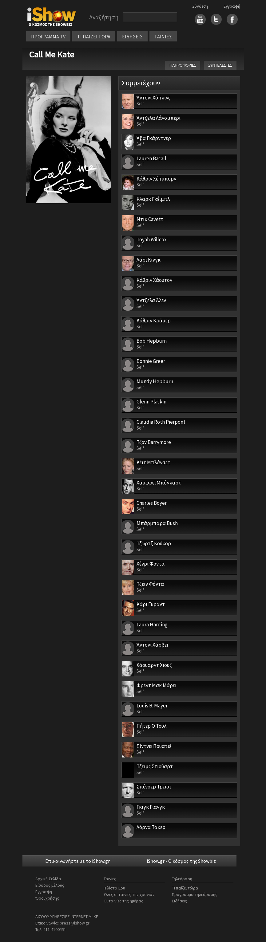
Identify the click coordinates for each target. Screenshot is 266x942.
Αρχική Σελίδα (48, 879)
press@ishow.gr (74, 923)
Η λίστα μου (114, 888)
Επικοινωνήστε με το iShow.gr (77, 861)
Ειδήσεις (179, 901)
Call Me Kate (51, 54)
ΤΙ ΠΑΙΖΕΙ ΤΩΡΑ (93, 36)
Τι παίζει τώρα (185, 888)
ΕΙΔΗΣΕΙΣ (132, 36)
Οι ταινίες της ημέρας (123, 901)
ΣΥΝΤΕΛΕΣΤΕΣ (220, 65)
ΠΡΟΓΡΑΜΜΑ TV (48, 36)
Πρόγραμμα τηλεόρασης (194, 894)
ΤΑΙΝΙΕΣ (163, 36)
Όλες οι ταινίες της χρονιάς (129, 894)
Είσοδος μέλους (49, 885)
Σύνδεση (200, 6)
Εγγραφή (232, 6)
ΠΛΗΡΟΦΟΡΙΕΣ (182, 65)
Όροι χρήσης (47, 898)
